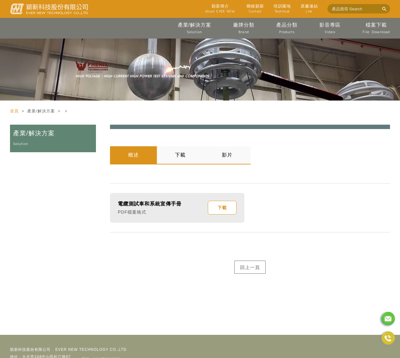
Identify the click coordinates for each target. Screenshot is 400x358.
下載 (180, 155)
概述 (133, 155)
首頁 (15, 111)
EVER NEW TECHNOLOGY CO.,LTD (91, 349)
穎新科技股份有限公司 (30, 349)
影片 (227, 155)
